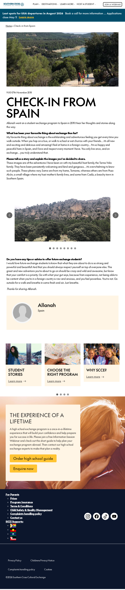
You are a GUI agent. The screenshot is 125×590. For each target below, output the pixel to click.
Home (9, 25)
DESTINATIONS (49, 4)
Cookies (48, 570)
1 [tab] (50, 248)
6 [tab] (68, 248)
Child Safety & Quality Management (31, 510)
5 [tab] (64, 248)
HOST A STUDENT (85, 4)
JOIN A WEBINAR (113, 4)
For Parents (12, 494)
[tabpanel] (62, 215)
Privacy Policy (14, 561)
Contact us (16, 518)
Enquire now (23, 468)
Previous (1, 366)
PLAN (35, 4)
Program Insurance (21, 502)
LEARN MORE (66, 4)
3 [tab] (57, 248)
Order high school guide (33, 458)
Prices (13, 498)
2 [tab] (54, 248)
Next (123, 366)
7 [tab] (71, 248)
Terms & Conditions (21, 506)
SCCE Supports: (14, 522)
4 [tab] (61, 248)
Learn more (15, 381)
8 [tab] (75, 248)
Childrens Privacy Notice (42, 561)
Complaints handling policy (26, 514)
